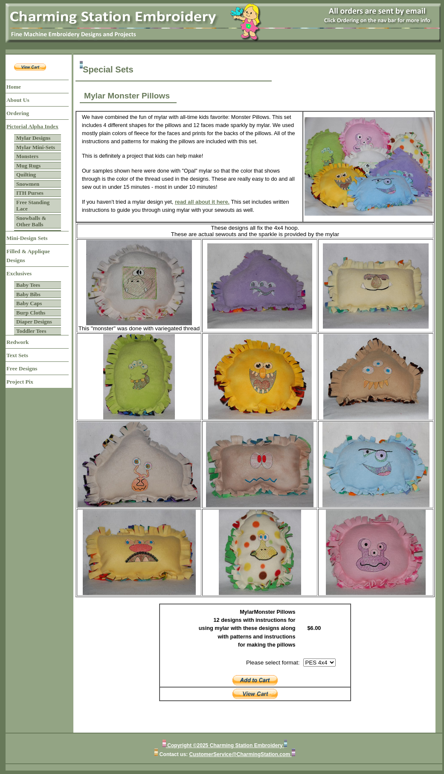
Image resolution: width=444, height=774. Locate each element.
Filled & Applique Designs (28, 255)
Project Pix (19, 381)
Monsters (27, 156)
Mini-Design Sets (26, 238)
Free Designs (22, 368)
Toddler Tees (31, 331)
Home (13, 87)
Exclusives (19, 273)
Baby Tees (28, 285)
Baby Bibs (28, 294)
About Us (17, 100)
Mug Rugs (28, 165)
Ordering (17, 113)
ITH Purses (30, 193)
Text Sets (17, 355)
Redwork (17, 342)
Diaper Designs (34, 321)
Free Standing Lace (32, 205)
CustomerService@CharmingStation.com (240, 754)
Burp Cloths (30, 312)
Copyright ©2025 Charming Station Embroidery (225, 745)
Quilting (26, 174)
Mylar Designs (33, 138)
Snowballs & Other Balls (31, 221)
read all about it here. (202, 202)
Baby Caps (29, 303)
